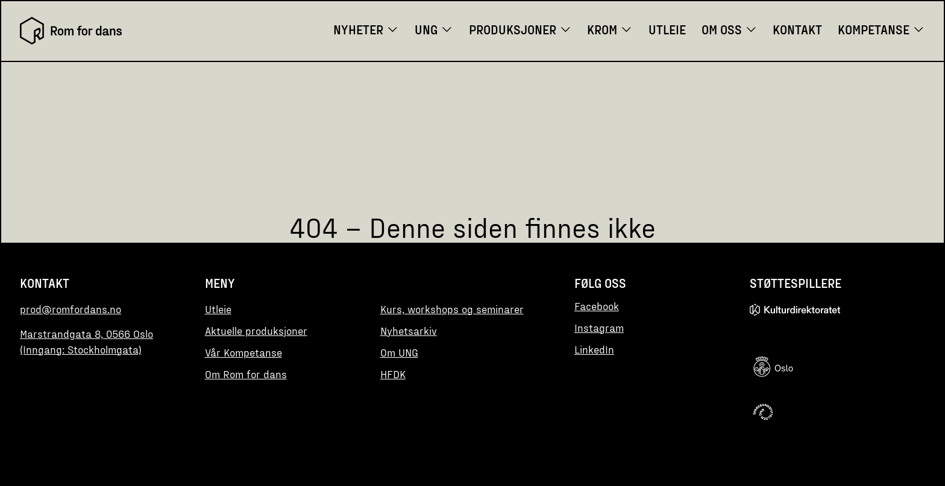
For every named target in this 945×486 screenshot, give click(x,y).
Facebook (596, 306)
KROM (610, 29)
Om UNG (399, 352)
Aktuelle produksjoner (256, 330)
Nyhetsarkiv (408, 330)
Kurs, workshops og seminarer (452, 309)
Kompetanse (881, 29)
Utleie (667, 29)
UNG (434, 29)
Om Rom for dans (246, 374)
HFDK (393, 374)
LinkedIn (594, 349)
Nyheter (366, 29)
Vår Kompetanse (243, 352)
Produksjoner (520, 29)
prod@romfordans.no (70, 309)
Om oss (730, 29)
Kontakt (797, 29)
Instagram (599, 327)
